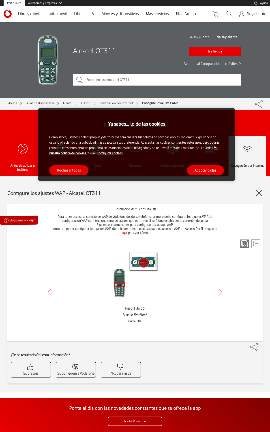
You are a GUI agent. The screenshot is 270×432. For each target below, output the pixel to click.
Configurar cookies (109, 153)
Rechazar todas (69, 170)
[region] (136, 144)
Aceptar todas (205, 170)
